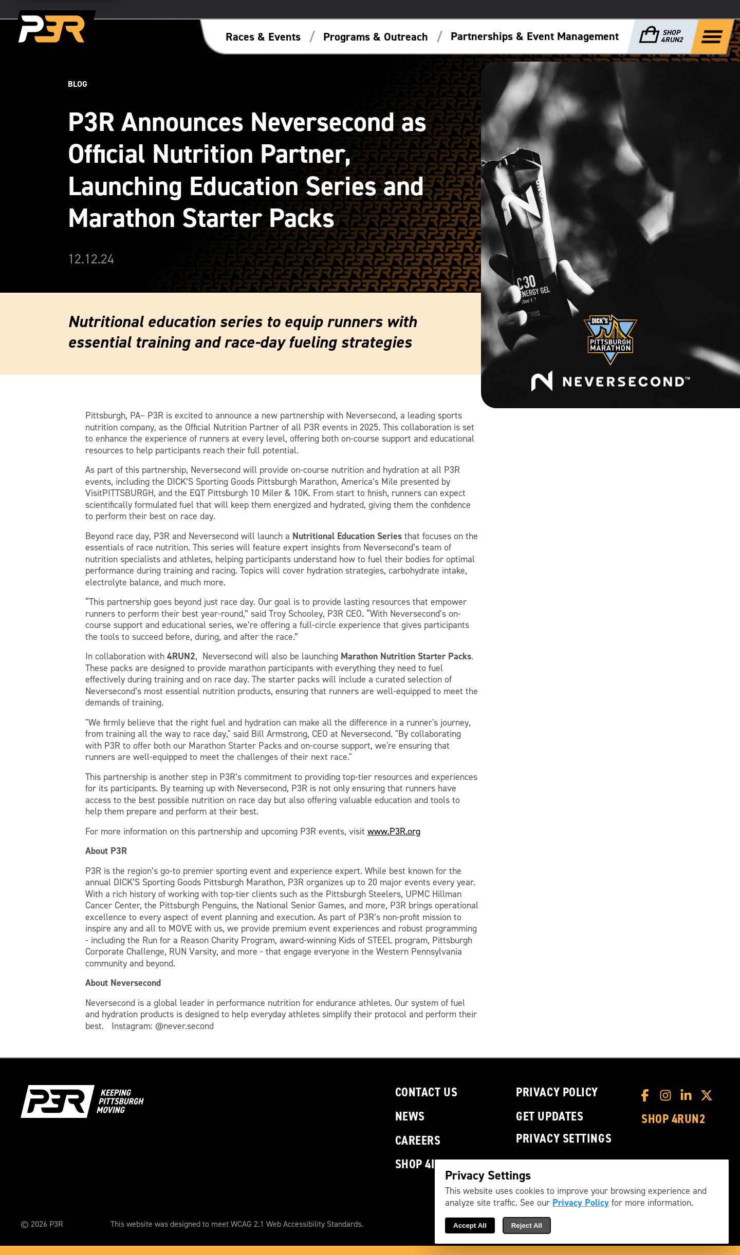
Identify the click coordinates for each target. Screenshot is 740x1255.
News (410, 1116)
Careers (418, 1140)
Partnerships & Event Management (535, 36)
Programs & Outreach (375, 37)
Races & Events (263, 37)
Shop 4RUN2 (427, 1164)
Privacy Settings (564, 1138)
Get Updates (549, 1116)
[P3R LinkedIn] (688, 1095)
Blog (77, 84)
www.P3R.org (393, 832)
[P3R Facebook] (647, 1095)
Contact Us (426, 1092)
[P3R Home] (53, 29)
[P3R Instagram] (668, 1095)
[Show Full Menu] (712, 35)
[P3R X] (709, 1095)
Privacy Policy (557, 1092)
